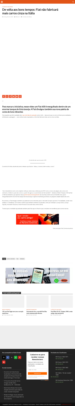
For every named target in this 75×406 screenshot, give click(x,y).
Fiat (17, 258)
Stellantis (22, 258)
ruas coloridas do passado (29, 115)
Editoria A (17, 16)
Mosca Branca (6, 309)
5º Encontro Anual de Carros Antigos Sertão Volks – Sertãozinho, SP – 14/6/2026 (13, 383)
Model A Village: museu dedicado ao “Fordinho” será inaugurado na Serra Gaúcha (13, 396)
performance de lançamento (31, 195)
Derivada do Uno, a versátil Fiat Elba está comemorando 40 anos (36, 312)
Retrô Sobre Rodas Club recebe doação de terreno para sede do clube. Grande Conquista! (14, 390)
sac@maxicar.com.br (66, 404)
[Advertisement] (37, 180)
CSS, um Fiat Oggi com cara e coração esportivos (11, 312)
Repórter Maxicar (31, 309)
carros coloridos (11, 258)
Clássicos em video (7, 6)
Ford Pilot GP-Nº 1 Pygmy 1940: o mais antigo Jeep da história (61, 312)
